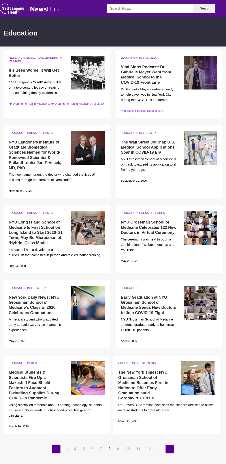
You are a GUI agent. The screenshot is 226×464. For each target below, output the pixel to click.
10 (128, 448)
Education (34, 57)
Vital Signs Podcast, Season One (142, 110)
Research (17, 57)
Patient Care (37, 363)
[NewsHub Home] (44, 9)
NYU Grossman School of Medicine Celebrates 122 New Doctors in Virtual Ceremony (148, 227)
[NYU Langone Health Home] (12, 10)
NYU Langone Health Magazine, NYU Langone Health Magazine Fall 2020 (56, 103)
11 (139, 448)
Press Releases (40, 132)
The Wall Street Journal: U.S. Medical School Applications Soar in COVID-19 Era (148, 147)
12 (149, 448)
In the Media (148, 57)
